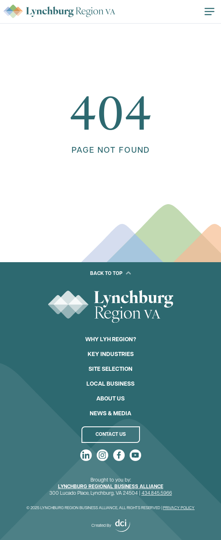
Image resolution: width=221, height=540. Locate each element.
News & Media (110, 414)
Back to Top (110, 273)
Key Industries (111, 354)
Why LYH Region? (110, 340)
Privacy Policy (179, 508)
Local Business (110, 384)
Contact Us (110, 434)
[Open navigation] (209, 11)
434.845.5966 (157, 493)
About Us (110, 399)
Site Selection (110, 369)
